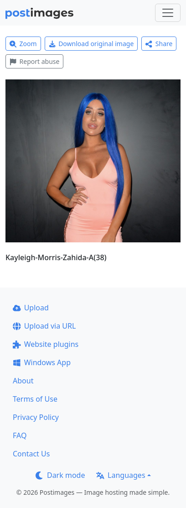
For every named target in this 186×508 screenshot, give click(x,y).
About (23, 381)
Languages (120, 475)
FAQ (19, 435)
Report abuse (34, 61)
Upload (31, 308)
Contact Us (31, 454)
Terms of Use (35, 399)
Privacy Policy (36, 417)
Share (158, 43)
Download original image (91, 43)
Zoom (23, 43)
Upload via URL (44, 326)
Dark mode (60, 475)
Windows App (42, 362)
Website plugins (45, 344)
